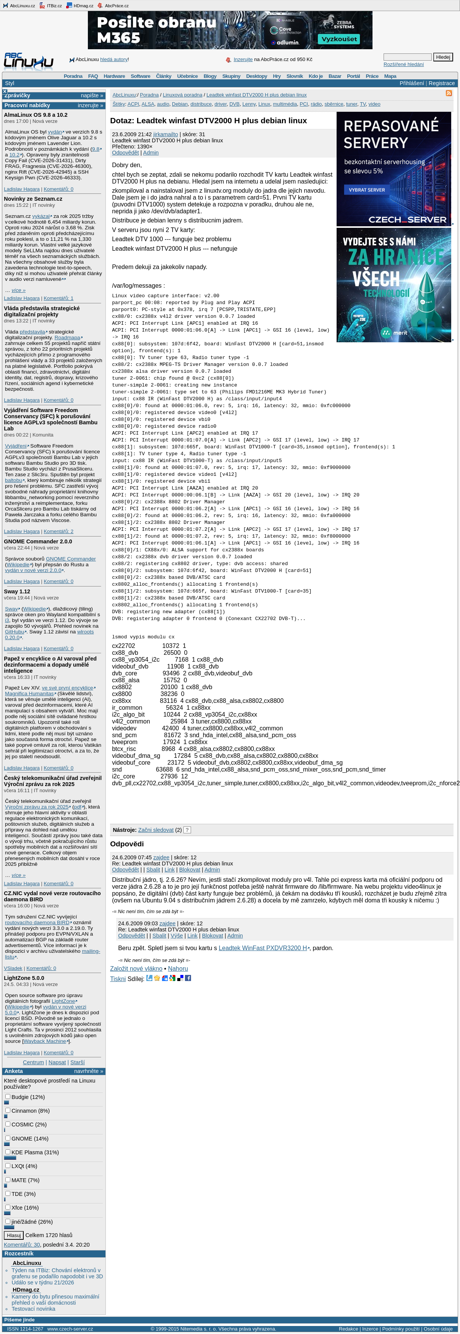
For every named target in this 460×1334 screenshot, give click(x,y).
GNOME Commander (71, 559)
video (375, 104)
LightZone (63, 1001)
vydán (55, 132)
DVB (234, 104)
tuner (351, 104)
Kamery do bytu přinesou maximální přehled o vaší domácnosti (55, 1300)
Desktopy (256, 76)
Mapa (390, 76)
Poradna (73, 76)
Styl (9, 83)
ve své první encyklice (67, 688)
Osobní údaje (438, 1329)
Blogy (210, 76)
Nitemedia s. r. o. (198, 1329)
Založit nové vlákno (136, 968)
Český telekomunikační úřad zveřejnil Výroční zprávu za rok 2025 (53, 781)
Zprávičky (17, 95)
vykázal (41, 216)
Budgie (17, 1097)
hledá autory (114, 59)
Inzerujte (243, 59)
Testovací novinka (33, 1309)
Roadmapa (67, 337)
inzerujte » (90, 105)
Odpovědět (125, 153)
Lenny (248, 104)
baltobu (13, 480)
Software (140, 76)
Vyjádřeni (16, 446)
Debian (180, 104)
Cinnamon (21, 1111)
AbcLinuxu (27, 1263)
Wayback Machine (45, 1041)
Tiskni (118, 979)
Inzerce (370, 1329)
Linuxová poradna (182, 95)
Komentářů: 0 (58, 189)
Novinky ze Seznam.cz (33, 199)
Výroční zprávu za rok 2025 (36, 807)
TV (363, 104)
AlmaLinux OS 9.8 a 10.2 (35, 115)
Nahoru (178, 968)
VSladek (13, 968)
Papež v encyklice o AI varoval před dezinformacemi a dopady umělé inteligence (50, 665)
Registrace (442, 83)
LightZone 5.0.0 (24, 978)
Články (164, 76)
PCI (304, 104)
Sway (11, 609)
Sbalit (153, 870)
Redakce (348, 1329)
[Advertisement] (199, 808)
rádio (316, 104)
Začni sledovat (156, 830)
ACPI (133, 104)
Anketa (14, 1071)
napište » (92, 95)
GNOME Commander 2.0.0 (38, 541)
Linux (264, 104)
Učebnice (187, 76)
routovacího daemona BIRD (37, 922)
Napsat (57, 1062)
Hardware (114, 76)
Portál (353, 76)
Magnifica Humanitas (29, 693)
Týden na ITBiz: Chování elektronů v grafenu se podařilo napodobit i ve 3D (57, 1273)
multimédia (285, 104)
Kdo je (316, 76)
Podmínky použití (401, 1329)
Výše (177, 936)
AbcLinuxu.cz (18, 5)
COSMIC (19, 1124)
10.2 (14, 155)
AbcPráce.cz (112, 5)
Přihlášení (412, 83)
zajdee (161, 857)
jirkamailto (165, 134)
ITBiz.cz (50, 5)
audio (163, 104)
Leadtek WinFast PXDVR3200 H (263, 948)
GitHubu (14, 632)
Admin (151, 153)
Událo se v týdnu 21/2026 (42, 1282)
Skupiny (231, 76)
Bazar (335, 76)
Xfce (14, 1208)
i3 (7, 620)
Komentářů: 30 (22, 1245)
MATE (15, 1180)
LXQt (14, 1166)
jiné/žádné (21, 1222)
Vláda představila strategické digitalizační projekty (41, 311)
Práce (372, 76)
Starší (77, 1062)
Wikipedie (18, 564)
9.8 (95, 149)
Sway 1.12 (17, 591)
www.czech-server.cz (70, 1329)
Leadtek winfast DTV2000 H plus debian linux (256, 95)
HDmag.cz (79, 5)
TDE (14, 1194)
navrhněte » (88, 1071)
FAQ (93, 76)
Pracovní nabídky (27, 105)
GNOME (18, 1139)
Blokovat (189, 870)
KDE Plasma (24, 1152)
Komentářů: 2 (58, 531)
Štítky (119, 104)
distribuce (201, 104)
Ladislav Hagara (22, 189)
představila (32, 332)
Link (170, 870)
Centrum (33, 1062)
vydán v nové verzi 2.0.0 (33, 570)
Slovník (295, 76)
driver (220, 104)
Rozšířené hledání (404, 64)
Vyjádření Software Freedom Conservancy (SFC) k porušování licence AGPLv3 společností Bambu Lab (50, 419)
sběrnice (334, 104)
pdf (77, 807)
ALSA (148, 104)
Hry (276, 76)
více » (19, 290)
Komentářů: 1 (58, 298)
